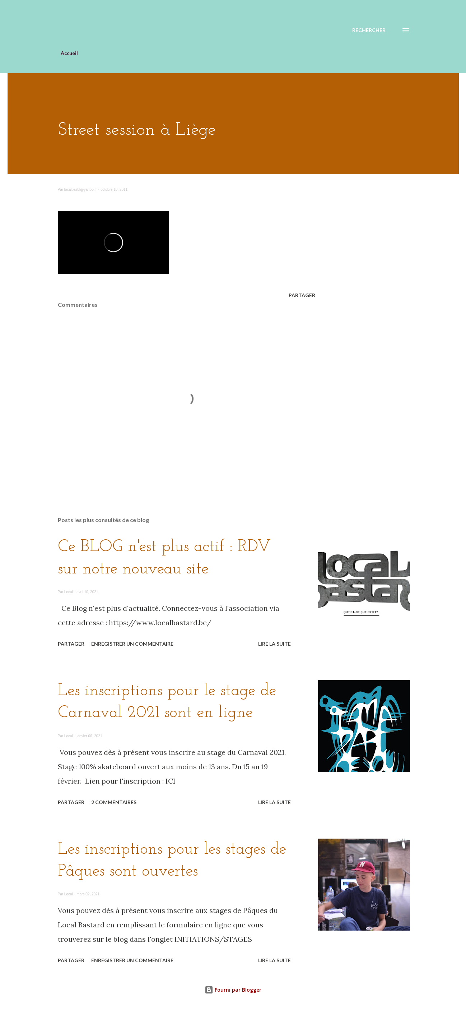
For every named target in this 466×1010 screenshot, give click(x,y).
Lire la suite (274, 644)
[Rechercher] (369, 30)
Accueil (69, 53)
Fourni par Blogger (233, 989)
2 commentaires (113, 802)
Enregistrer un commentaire (132, 644)
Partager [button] (302, 295)
